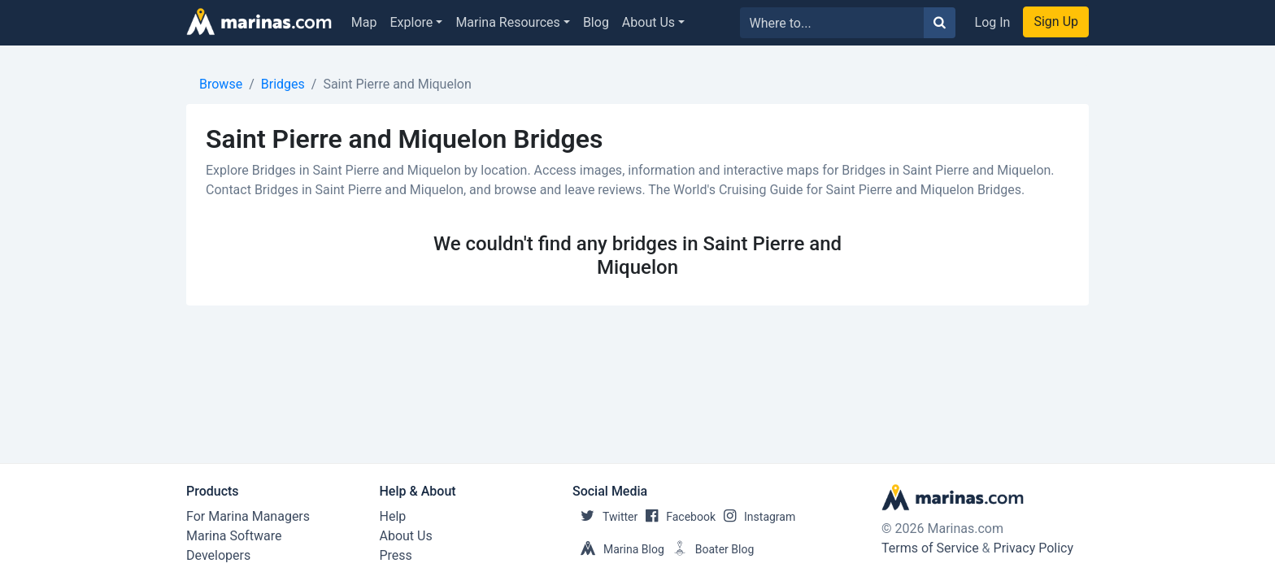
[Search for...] (832, 22)
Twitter (605, 516)
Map (364, 22)
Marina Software (233, 536)
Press (396, 555)
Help (393, 516)
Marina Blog (618, 549)
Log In (993, 22)
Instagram (755, 516)
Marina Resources (507, 22)
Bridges (283, 84)
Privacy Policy (1034, 548)
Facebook (677, 516)
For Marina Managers (248, 516)
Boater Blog (709, 549)
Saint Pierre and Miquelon (397, 84)
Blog (596, 22)
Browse (220, 84)
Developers (218, 555)
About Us (648, 22)
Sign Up (1055, 21)
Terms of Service (930, 548)
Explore (411, 22)
